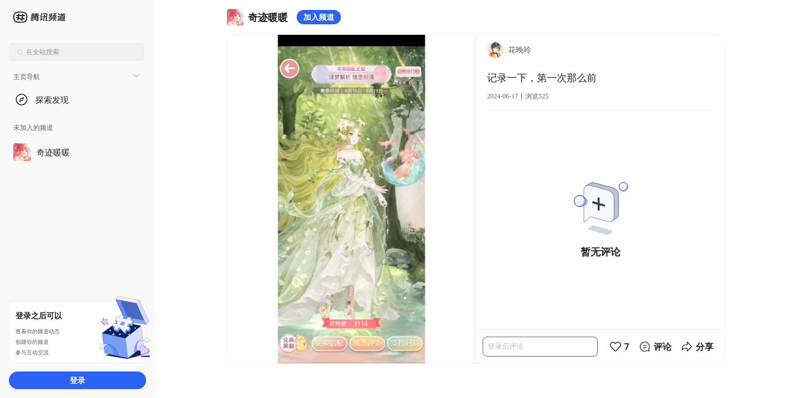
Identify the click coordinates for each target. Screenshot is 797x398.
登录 (77, 380)
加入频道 (318, 17)
